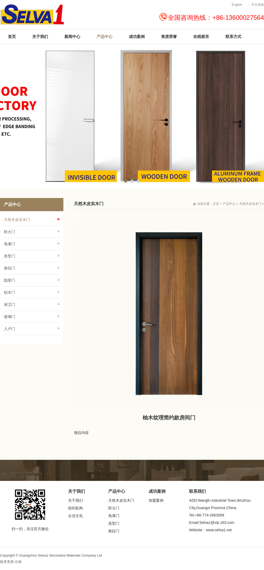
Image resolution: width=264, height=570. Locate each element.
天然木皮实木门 (250, 204)
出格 (18, 562)
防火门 (9, 232)
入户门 (9, 329)
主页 (216, 204)
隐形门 (9, 280)
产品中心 (229, 204)
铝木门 (9, 292)
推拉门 (9, 268)
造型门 (9, 256)
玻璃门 (9, 317)
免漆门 (9, 244)
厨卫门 (9, 304)
